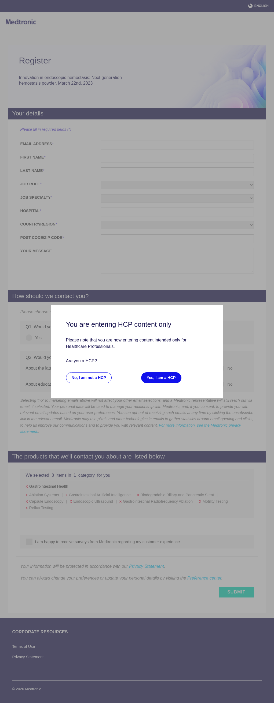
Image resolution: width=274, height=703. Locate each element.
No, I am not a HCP (89, 377)
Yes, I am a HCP (161, 377)
